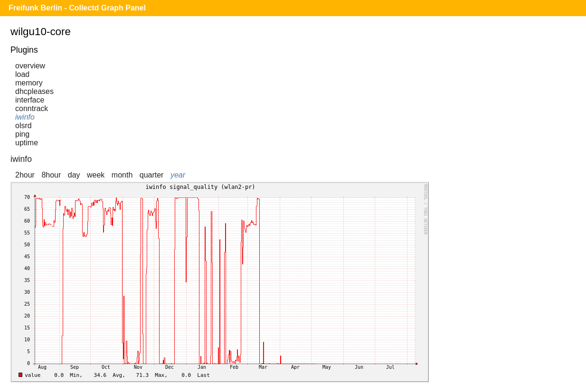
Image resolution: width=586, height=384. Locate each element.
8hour (51, 175)
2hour (25, 175)
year (177, 175)
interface (29, 100)
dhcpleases (34, 91)
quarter (152, 175)
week (95, 175)
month (122, 175)
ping (22, 134)
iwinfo (25, 117)
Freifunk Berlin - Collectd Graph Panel (77, 8)
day (74, 175)
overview (30, 66)
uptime (26, 143)
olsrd (23, 126)
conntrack (31, 108)
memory (29, 83)
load (22, 74)
